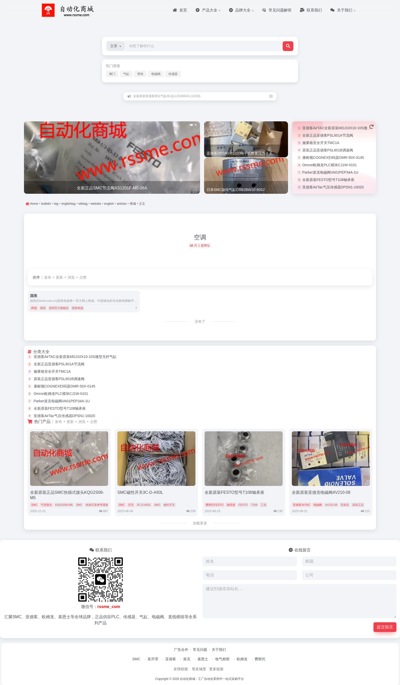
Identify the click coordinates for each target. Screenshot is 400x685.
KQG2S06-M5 (64, 504)
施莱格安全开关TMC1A (320, 143)
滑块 (140, 74)
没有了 (200, 321)
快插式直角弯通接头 (98, 504)
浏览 (71, 277)
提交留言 (385, 627)
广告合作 (181, 650)
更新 (59, 277)
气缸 (126, 74)
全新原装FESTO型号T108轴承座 (328, 180)
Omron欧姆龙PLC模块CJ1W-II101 (329, 165)
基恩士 (202, 659)
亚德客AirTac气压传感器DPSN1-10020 (333, 187)
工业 (263, 504)
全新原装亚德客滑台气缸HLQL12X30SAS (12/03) (166, 96)
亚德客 (170, 659)
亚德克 (345, 504)
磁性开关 (169, 504)
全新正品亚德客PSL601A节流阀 (327, 135)
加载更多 (200, 523)
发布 (47, 277)
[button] (115, 46)
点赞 (82, 277)
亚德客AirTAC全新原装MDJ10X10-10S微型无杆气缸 (343, 128)
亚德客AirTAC (301, 504)
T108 (254, 504)
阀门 (112, 74)
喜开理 (152, 659)
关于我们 (219, 650)
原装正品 (358, 504)
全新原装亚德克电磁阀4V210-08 (321, 492)
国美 (43, 307)
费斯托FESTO (214, 504)
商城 (34, 307)
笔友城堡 (199, 669)
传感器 (173, 74)
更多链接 (216, 669)
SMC (34, 504)
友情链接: (181, 669)
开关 (131, 504)
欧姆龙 (242, 659)
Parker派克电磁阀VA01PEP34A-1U (330, 172)
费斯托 (260, 659)
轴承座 (231, 504)
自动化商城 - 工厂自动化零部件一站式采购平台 (212, 679)
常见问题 (200, 650)
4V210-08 (331, 504)
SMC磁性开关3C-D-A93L (140, 492)
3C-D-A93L (144, 504)
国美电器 (77, 307)
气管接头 (46, 504)
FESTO (242, 504)
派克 (186, 659)
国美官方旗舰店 (59, 307)
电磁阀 (155, 74)
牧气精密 (222, 659)
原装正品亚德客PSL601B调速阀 (327, 150)
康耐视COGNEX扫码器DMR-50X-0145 (333, 158)
